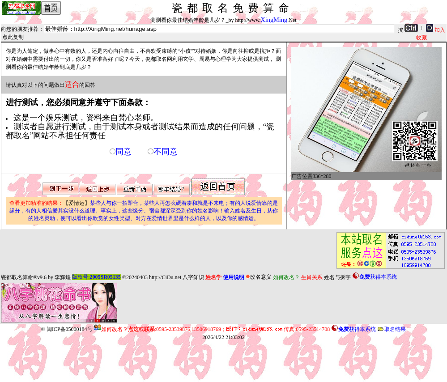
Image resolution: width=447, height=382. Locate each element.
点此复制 (13, 37)
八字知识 (193, 277)
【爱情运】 (143, 210)
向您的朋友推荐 (19, 29)
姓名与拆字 (337, 277)
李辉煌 (63, 277)
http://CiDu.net (165, 277)
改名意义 (259, 277)
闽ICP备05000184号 (70, 329)
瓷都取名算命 (17, 277)
